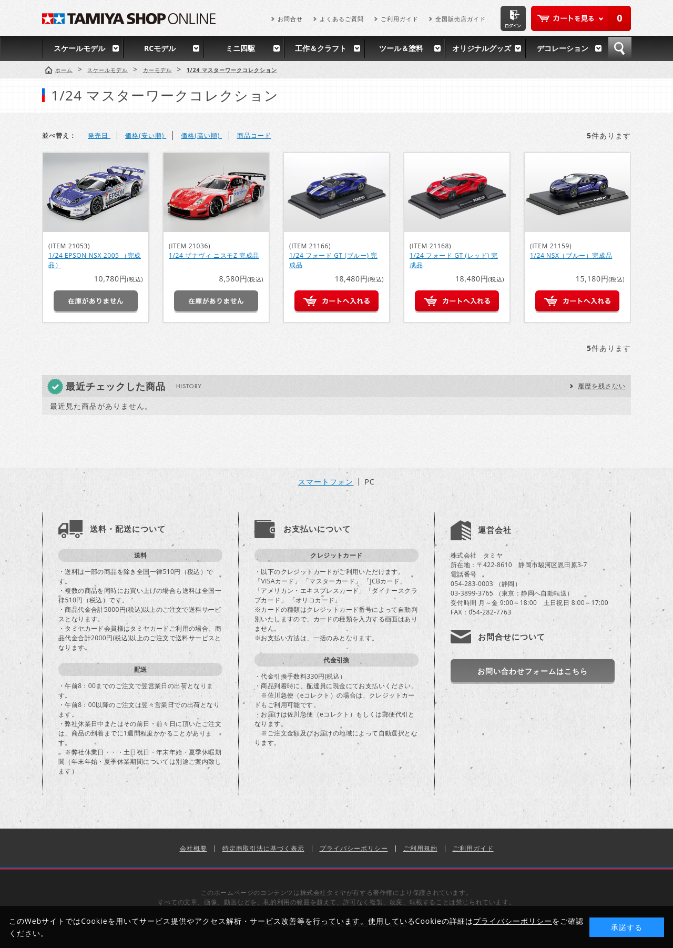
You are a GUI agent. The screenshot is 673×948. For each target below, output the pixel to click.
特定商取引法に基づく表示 (263, 848)
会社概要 (193, 848)
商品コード (254, 135)
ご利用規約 (420, 848)
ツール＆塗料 (401, 48)
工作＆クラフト (320, 48)
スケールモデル (79, 48)
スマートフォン (325, 482)
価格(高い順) (201, 135)
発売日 (99, 135)
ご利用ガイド (400, 19)
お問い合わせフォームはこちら (532, 671)
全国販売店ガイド (460, 19)
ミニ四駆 (240, 48)
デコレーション (562, 48)
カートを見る (581, 18)
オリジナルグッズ (481, 48)
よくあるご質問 (342, 19)
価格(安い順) (145, 135)
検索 (619, 48)
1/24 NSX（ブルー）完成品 (571, 255)
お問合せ (290, 19)
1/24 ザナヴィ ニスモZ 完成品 (214, 255)
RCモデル (160, 48)
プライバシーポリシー (354, 848)
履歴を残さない (602, 385)
